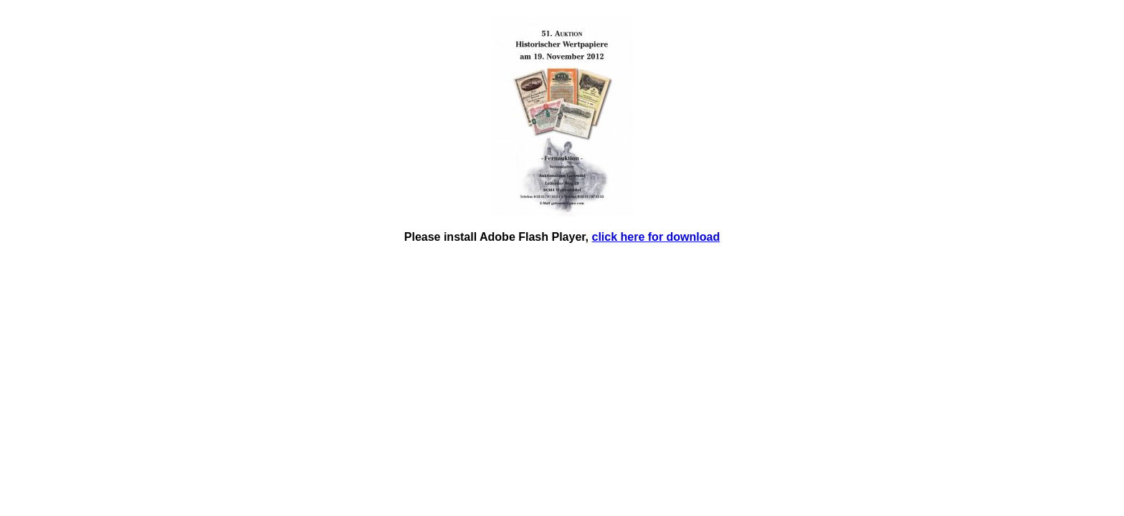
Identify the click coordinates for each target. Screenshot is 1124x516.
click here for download (656, 237)
